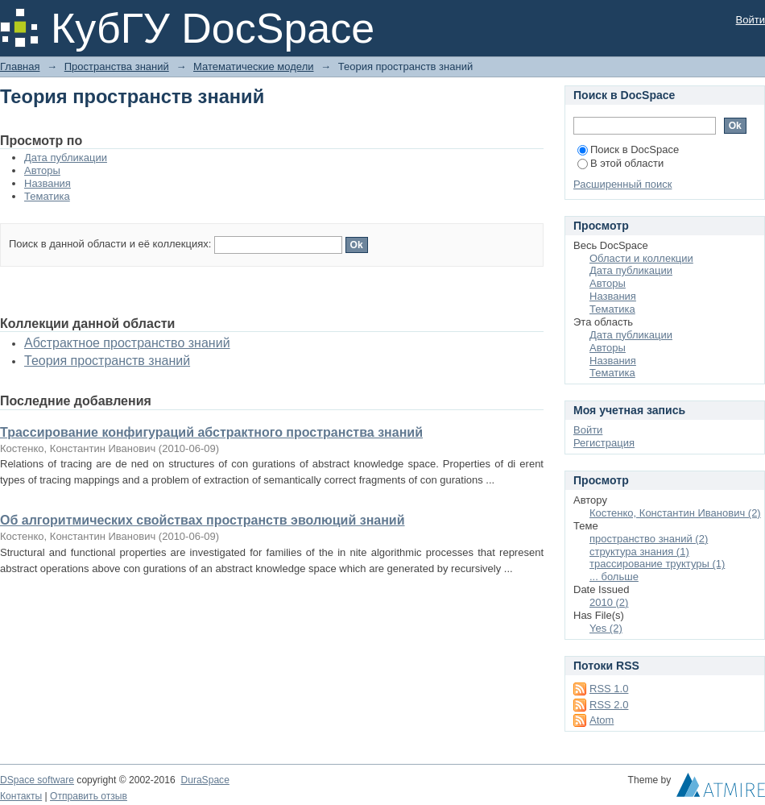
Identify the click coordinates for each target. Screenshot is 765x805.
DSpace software (37, 780)
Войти (750, 20)
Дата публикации (65, 157)
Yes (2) (605, 628)
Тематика (47, 196)
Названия (47, 183)
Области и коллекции (641, 258)
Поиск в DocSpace (628, 149)
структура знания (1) (639, 552)
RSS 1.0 (608, 689)
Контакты (21, 796)
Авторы (42, 170)
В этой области (620, 163)
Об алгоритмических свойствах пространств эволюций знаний (202, 520)
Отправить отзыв (88, 796)
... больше (614, 577)
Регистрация (604, 443)
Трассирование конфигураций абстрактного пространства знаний (211, 432)
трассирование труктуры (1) (657, 564)
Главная (19, 66)
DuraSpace (204, 780)
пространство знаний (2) (648, 539)
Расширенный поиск (622, 184)
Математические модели (253, 66)
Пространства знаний (116, 66)
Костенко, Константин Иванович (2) (675, 513)
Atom (601, 720)
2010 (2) (608, 602)
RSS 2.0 (608, 705)
